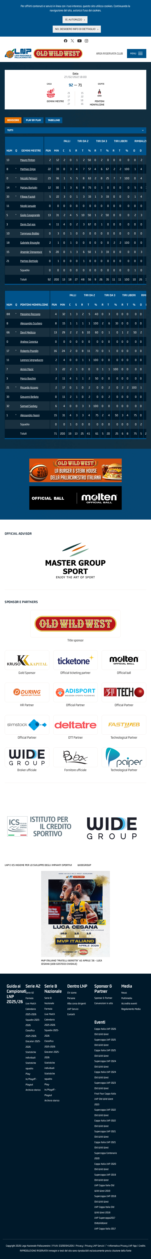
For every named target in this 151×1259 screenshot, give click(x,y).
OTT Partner (75, 737)
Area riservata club (109, 53)
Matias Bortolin (28, 187)
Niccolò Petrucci (28, 178)
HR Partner (27, 705)
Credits (142, 1245)
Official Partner (75, 705)
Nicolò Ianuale (28, 205)
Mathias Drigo (28, 169)
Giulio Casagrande (30, 215)
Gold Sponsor (26, 673)
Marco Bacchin (28, 378)
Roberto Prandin (29, 350)
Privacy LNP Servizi (94, 1245)
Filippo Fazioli (27, 196)
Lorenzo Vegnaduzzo (31, 360)
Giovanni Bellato (29, 396)
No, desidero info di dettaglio (75, 29)
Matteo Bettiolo (29, 261)
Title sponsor (75, 640)
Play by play (33, 120)
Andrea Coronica (29, 341)
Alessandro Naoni (30, 415)
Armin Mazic (26, 369)
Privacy (79, 1245)
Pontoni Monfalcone (97, 103)
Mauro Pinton (27, 160)
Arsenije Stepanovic (31, 251)
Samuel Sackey (28, 406)
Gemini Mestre (55, 101)
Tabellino (54, 120)
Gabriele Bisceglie (30, 242)
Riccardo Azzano (29, 387)
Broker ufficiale (27, 770)
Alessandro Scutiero (31, 323)
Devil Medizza (28, 332)
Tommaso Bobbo (29, 233)
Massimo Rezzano (30, 314)
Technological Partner (124, 737)
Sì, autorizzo (73, 19)
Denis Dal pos (27, 224)
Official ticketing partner (75, 673)
